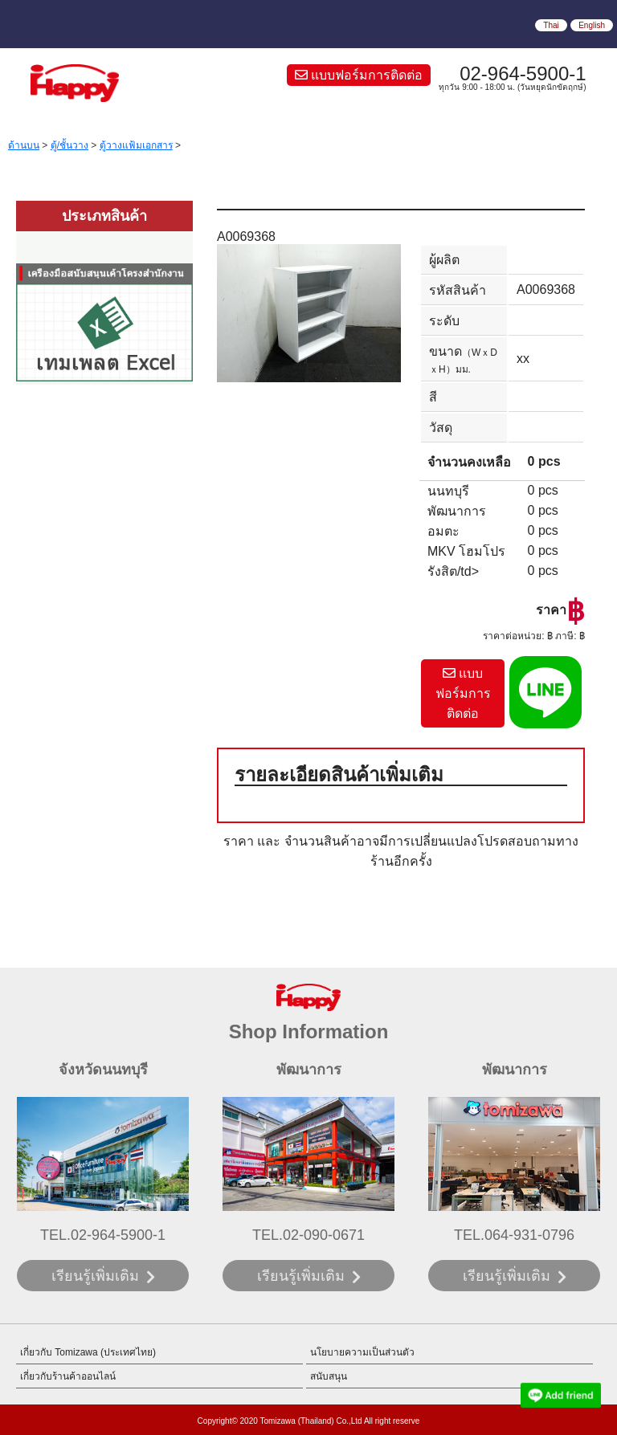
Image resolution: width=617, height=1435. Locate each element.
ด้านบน (23, 145)
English (591, 25)
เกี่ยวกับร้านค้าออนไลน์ (68, 1376)
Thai (550, 25)
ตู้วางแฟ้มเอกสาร (136, 145)
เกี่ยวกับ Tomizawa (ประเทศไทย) (88, 1352)
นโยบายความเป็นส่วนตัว (362, 1352)
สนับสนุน (328, 1376)
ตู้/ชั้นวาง (69, 145)
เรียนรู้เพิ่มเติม (95, 1276)
